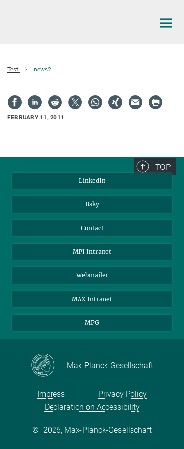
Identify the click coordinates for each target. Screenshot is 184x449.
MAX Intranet (92, 299)
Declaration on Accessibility (92, 407)
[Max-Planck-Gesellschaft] (49, 366)
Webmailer (92, 275)
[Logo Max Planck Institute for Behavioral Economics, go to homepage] (73, 20)
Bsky (92, 204)
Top (163, 167)
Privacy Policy (122, 394)
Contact (92, 228)
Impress (51, 394)
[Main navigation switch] (166, 23)
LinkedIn (92, 180)
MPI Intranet (92, 251)
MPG (92, 322)
